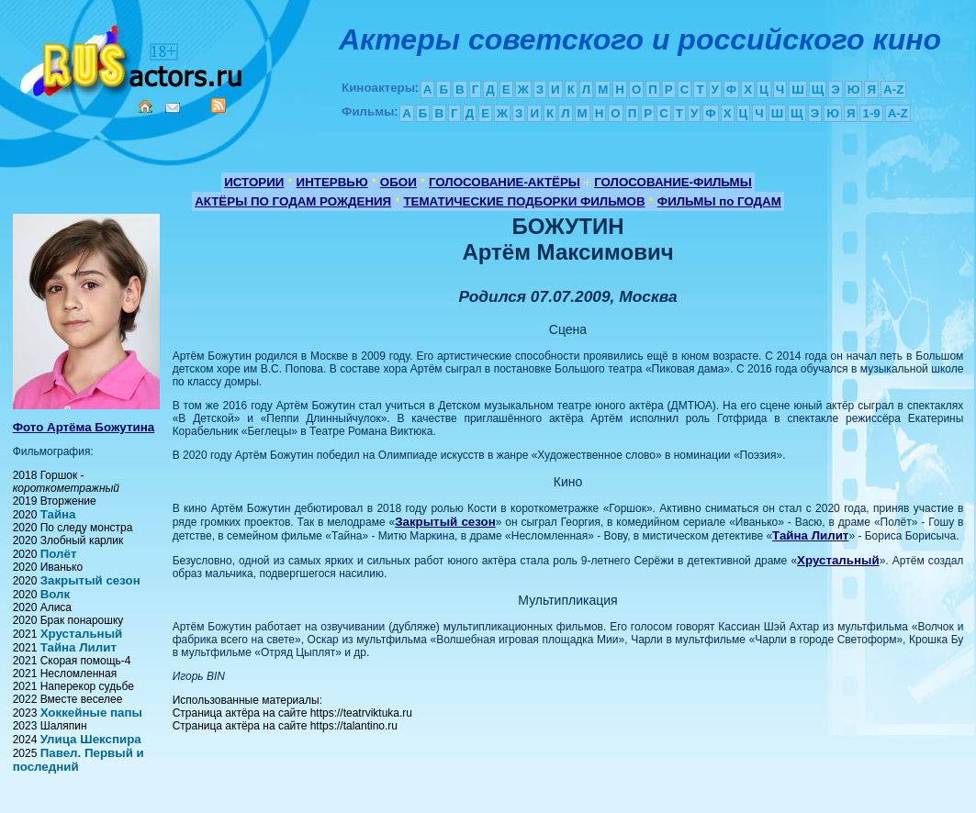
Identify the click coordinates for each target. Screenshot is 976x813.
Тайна (58, 514)
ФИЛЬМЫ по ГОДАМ (719, 201)
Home (145, 106)
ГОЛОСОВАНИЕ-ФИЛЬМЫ (673, 182)
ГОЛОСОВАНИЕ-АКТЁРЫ (504, 182)
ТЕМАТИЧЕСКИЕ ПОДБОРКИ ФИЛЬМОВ (524, 201)
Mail (172, 108)
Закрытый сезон (90, 580)
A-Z (893, 89)
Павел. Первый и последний (78, 760)
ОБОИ (398, 182)
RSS (218, 105)
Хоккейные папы (91, 712)
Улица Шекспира (90, 739)
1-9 (871, 113)
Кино (133, 57)
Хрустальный (81, 633)
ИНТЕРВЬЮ (332, 182)
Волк (55, 594)
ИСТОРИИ (254, 182)
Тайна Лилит (78, 647)
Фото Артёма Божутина (83, 427)
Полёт (58, 554)
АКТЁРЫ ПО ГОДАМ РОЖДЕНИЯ (293, 201)
